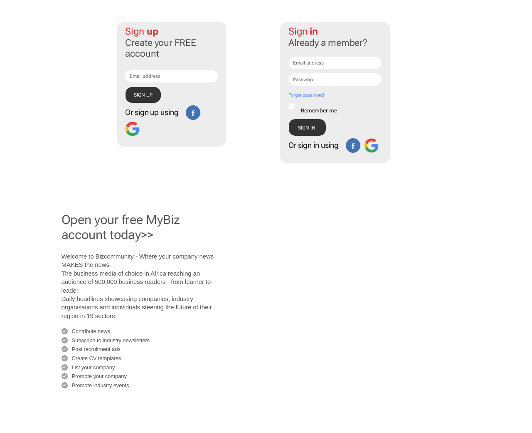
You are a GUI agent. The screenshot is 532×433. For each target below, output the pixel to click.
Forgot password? (306, 95)
